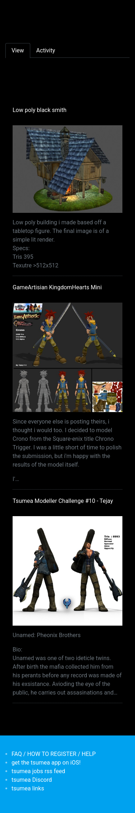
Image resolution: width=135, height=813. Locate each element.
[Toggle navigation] (16, 10)
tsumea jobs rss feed (38, 771)
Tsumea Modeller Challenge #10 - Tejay (63, 500)
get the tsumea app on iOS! (46, 762)
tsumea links (28, 788)
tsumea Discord (32, 779)
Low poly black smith (40, 110)
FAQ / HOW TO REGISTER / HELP (54, 754)
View (18, 50)
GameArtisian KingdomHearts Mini (57, 287)
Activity (45, 50)
